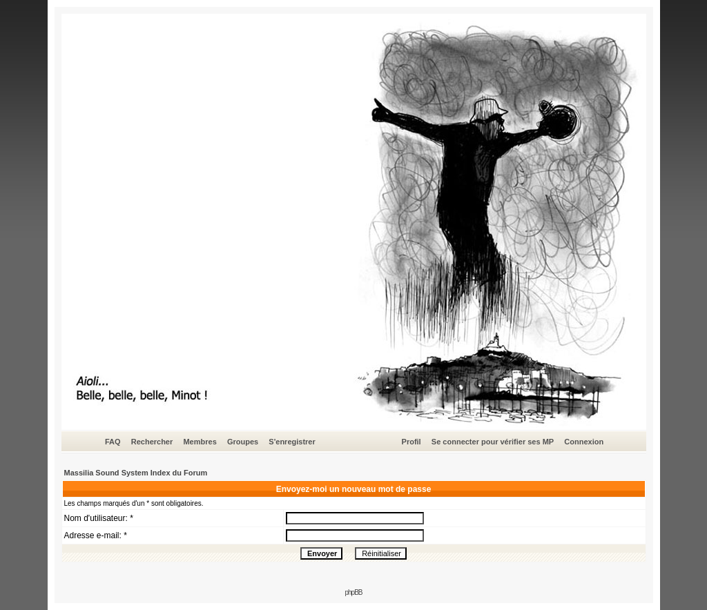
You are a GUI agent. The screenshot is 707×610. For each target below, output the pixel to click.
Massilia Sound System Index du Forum (136, 473)
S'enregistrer (292, 441)
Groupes (242, 441)
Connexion (583, 441)
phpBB (353, 592)
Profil (411, 441)
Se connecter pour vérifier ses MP (493, 441)
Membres (199, 441)
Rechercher (152, 441)
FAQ (113, 441)
